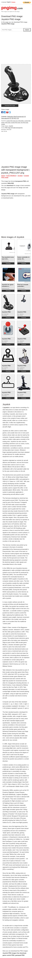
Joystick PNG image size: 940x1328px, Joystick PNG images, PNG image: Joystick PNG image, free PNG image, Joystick (16, 122)
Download (8, 263)
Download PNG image (10, 105)
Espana (13, 2)
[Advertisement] (16, 48)
